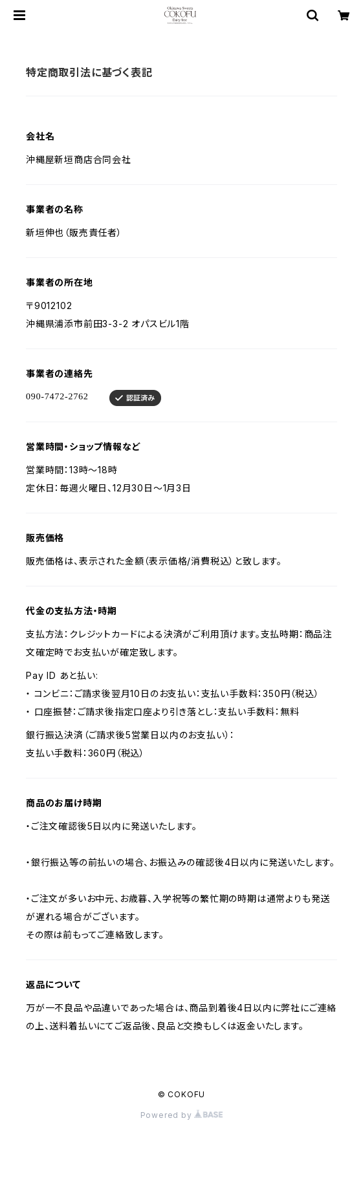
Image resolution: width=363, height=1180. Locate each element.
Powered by (181, 1115)
